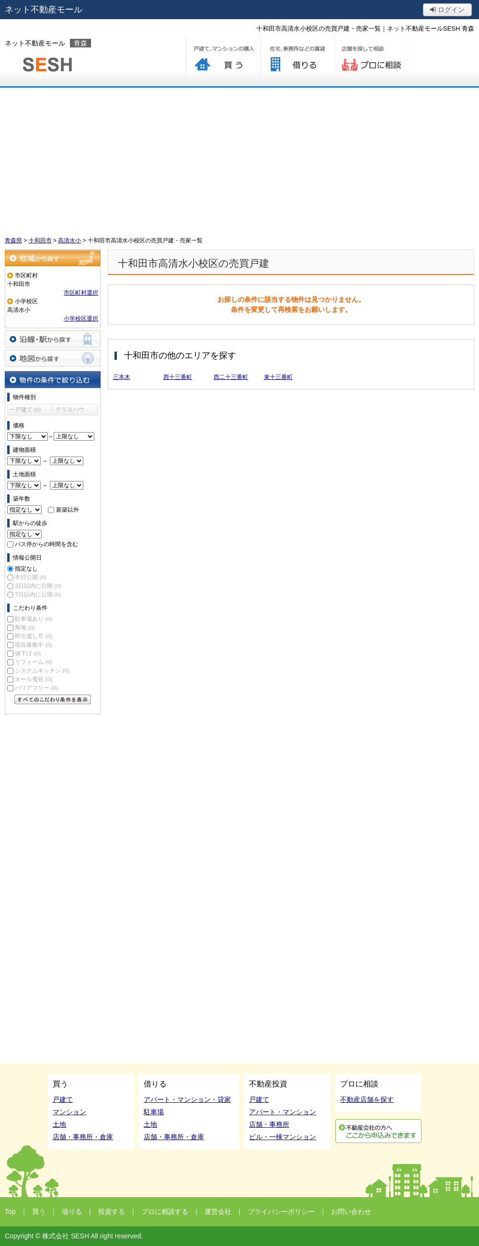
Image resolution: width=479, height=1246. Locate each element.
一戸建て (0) (25, 409)
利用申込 (378, 1131)
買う (223, 61)
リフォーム (33, 662)
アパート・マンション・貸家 (187, 1099)
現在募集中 (33, 644)
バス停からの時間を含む (46, 544)
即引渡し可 (33, 636)
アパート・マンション (282, 1112)
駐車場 (154, 1112)
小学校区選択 (81, 318)
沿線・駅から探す (53, 339)
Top (10, 1211)
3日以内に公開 (38, 586)
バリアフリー (36, 688)
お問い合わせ (351, 1211)
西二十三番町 (231, 377)
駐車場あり (33, 619)
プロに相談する (371, 61)
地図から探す (53, 358)
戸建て (63, 1099)
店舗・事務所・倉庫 (83, 1137)
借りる (297, 61)
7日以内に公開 (38, 594)
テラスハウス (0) (70, 410)
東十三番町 (278, 377)
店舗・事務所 (269, 1124)
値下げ (27, 653)
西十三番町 (177, 377)
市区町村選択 (81, 292)
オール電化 (33, 679)
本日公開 (30, 577)
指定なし (26, 568)
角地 (24, 627)
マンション (69, 1112)
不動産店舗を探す (367, 1099)
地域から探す (53, 258)
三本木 (121, 377)
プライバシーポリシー (281, 1211)
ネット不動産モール (43, 9)
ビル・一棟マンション (282, 1137)
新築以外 (67, 509)
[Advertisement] (239, 159)
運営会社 (218, 1211)
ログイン (447, 9)
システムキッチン (42, 670)
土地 (59, 1124)
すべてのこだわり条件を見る (52, 699)
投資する (111, 1211)
